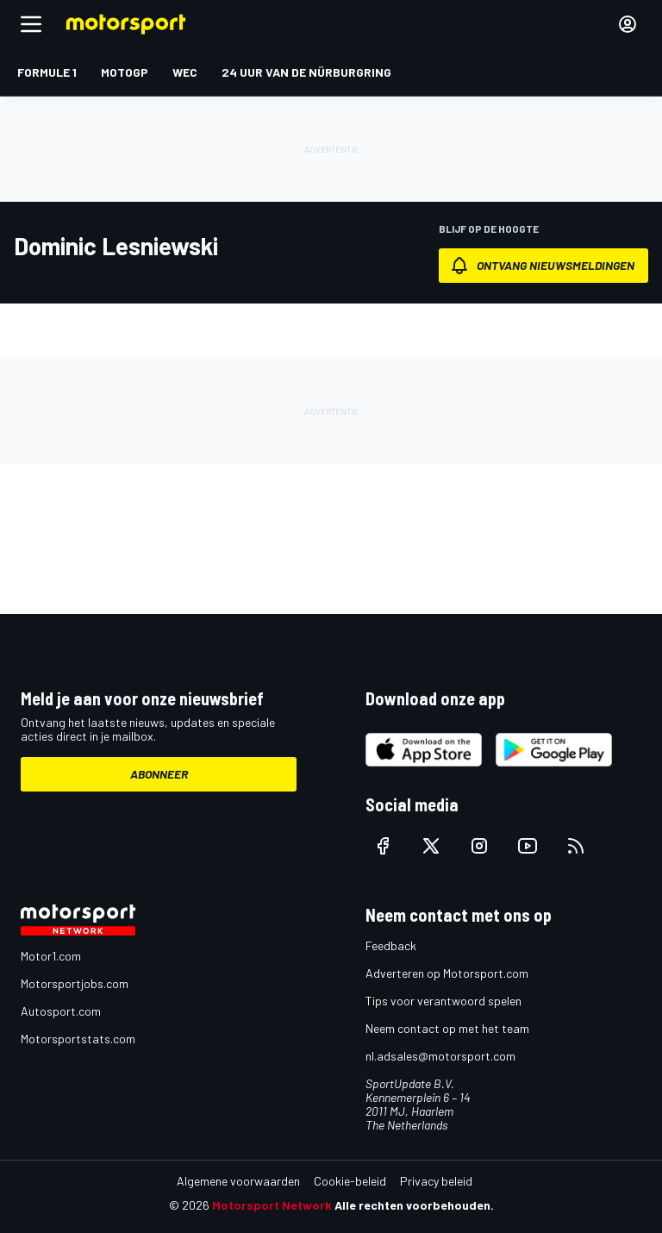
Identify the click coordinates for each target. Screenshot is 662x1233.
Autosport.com (61, 1011)
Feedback (390, 945)
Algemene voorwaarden (238, 1181)
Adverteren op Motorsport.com (446, 973)
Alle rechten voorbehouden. (414, 1205)
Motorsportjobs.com (74, 983)
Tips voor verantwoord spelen (443, 1000)
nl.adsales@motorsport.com (440, 1055)
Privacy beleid (436, 1181)
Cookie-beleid (350, 1181)
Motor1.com (51, 955)
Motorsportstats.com (78, 1038)
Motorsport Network (272, 1205)
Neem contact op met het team (447, 1028)
